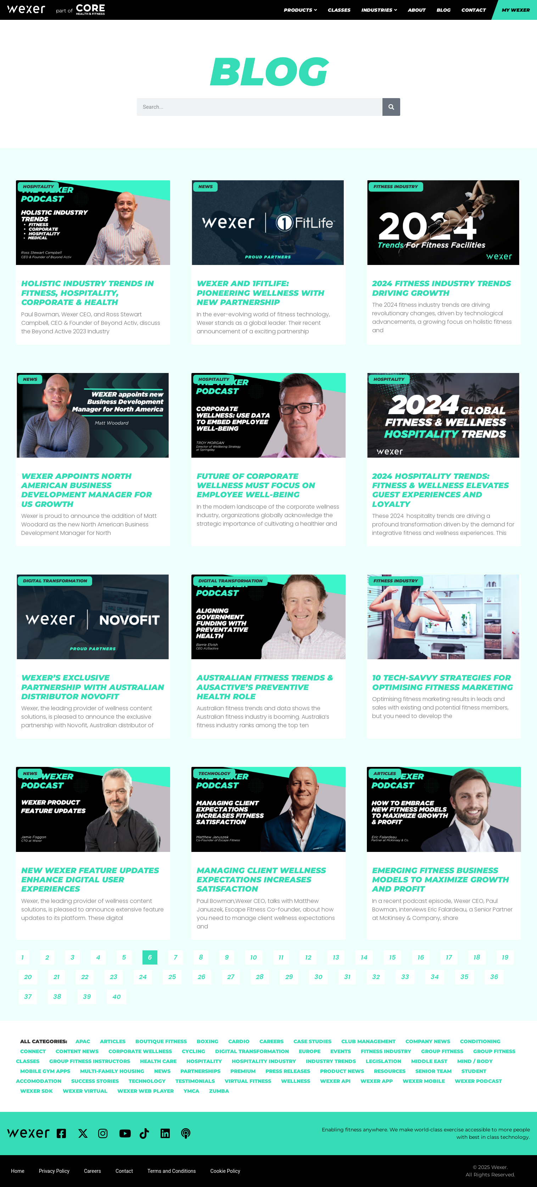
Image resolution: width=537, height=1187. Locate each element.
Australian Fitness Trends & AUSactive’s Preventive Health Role (265, 687)
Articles (112, 1041)
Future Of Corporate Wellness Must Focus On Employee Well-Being (256, 485)
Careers (271, 1041)
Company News (427, 1041)
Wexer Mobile (424, 1081)
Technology (147, 1081)
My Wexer (516, 10)
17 (451, 956)
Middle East (429, 1061)
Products (300, 10)
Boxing (207, 1041)
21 (59, 975)
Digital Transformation (252, 1051)
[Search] (391, 107)
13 (338, 956)
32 (378, 975)
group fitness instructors (89, 1061)
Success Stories (95, 1081)
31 (350, 975)
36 (497, 975)
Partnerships (200, 1071)
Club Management (368, 1041)
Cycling (193, 1051)
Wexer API (335, 1081)
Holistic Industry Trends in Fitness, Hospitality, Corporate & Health (87, 293)
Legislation (383, 1061)
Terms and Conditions (171, 1171)
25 (174, 975)
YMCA (191, 1091)
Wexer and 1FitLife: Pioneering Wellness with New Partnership (260, 293)
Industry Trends (331, 1061)
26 (204, 975)
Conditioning (480, 1041)
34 (437, 975)
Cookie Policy (225, 1171)
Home (17, 1171)
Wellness (295, 1081)
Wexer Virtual (85, 1091)
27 (233, 975)
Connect (33, 1051)
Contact (474, 10)
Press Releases (287, 1071)
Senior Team (433, 1071)
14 (366, 956)
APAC (82, 1041)
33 (407, 975)
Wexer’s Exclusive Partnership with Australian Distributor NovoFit (92, 687)
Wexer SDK (36, 1091)
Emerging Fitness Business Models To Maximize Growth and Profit (440, 880)
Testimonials (195, 1081)
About (417, 10)
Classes (339, 10)
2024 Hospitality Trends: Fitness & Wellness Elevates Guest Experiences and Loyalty (440, 490)
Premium (243, 1071)
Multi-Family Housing (112, 1071)
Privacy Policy (54, 1171)
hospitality (204, 1061)
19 (508, 956)
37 (30, 995)
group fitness (442, 1051)
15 (395, 956)
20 (30, 975)
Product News (342, 1071)
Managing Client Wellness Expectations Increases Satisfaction (261, 880)
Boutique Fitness (161, 1041)
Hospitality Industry (264, 1061)
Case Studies (312, 1041)
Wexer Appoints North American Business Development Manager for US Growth (86, 490)
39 (89, 995)
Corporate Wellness (140, 1051)
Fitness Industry (386, 1051)
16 (423, 956)
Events (340, 1051)
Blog (444, 10)
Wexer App (376, 1081)
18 (479, 956)
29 (291, 975)
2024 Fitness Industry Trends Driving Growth (441, 288)
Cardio (239, 1041)
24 (145, 975)
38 (60, 995)
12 (311, 956)
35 (467, 975)
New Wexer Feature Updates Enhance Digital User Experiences (90, 880)
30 (321, 975)
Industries (379, 10)
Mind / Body (475, 1061)
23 (116, 975)
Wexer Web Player (145, 1091)
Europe (309, 1051)
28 (262, 975)
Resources (389, 1071)
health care (158, 1061)
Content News (77, 1051)
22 (87, 975)
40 (119, 995)
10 (256, 956)
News (162, 1071)
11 (283, 956)
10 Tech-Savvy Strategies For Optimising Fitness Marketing (443, 682)
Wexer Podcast (478, 1081)
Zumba (219, 1091)
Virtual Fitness (248, 1081)
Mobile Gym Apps (45, 1071)
